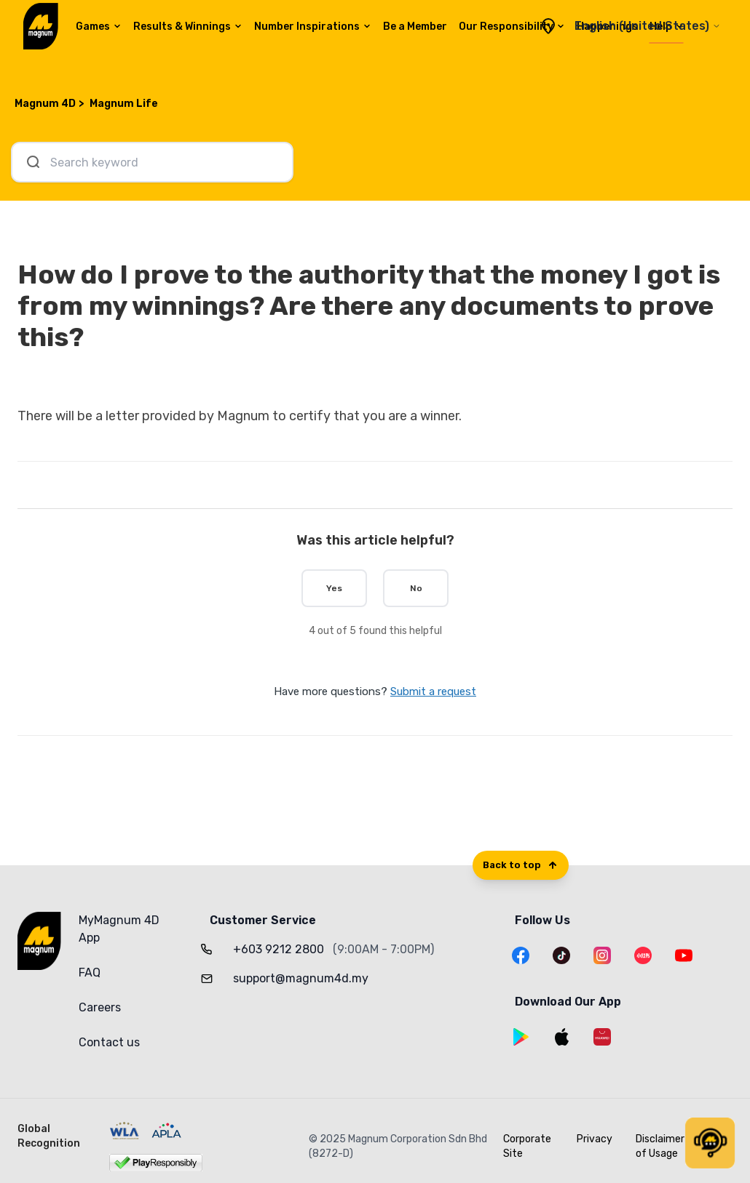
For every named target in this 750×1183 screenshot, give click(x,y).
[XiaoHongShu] (643, 955)
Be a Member (415, 26)
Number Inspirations (312, 26)
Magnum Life (124, 103)
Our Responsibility (512, 26)
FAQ (89, 972)
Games (99, 26)
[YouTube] (683, 955)
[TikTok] (561, 955)
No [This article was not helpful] (416, 588)
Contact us (109, 1042)
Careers (100, 1007)
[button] (709, 1143)
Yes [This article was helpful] (334, 588)
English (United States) (648, 26)
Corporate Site (527, 1146)
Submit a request (433, 691)
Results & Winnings (187, 26)
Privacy (594, 1139)
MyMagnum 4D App (119, 929)
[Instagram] (602, 955)
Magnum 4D (45, 103)
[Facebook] (520, 955)
